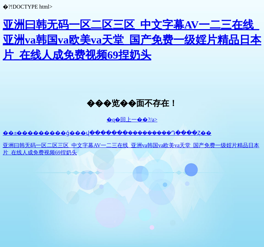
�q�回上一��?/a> (132, 119)
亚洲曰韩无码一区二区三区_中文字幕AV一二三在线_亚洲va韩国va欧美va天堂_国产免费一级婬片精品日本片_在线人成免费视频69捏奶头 (132, 40)
